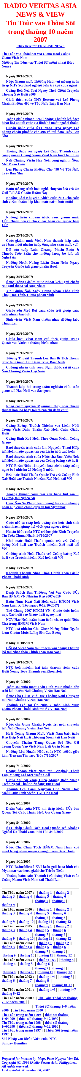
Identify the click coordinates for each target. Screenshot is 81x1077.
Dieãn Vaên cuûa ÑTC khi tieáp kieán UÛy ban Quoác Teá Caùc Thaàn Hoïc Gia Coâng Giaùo (40, 810)
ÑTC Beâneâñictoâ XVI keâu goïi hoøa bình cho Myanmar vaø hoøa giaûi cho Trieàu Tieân (40, 868)
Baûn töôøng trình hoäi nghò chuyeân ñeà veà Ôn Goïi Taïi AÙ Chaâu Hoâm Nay (40, 190)
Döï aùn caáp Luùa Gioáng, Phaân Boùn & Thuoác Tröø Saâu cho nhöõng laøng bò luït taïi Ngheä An (40, 253)
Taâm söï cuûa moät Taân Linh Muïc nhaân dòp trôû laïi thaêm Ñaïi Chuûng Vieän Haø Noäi (40, 689)
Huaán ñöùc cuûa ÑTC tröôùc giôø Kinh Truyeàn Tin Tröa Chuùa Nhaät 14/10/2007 (40, 533)
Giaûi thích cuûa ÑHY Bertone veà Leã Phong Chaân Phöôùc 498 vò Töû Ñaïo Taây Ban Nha (40, 101)
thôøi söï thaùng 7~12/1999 (38, 1019)
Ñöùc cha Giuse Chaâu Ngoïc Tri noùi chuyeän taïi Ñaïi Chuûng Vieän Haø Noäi (40, 726)
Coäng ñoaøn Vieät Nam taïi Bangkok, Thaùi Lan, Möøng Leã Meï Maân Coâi (40, 773)
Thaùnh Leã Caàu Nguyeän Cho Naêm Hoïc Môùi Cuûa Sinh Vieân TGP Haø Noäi (40, 791)
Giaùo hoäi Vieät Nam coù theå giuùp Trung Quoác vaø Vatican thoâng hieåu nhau (40, 341)
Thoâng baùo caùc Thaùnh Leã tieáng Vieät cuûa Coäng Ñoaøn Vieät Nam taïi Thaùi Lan (40, 877)
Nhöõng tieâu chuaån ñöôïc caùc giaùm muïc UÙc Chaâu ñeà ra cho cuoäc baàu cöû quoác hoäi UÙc (40, 221)
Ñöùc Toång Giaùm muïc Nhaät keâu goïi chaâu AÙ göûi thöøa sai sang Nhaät (40, 284)
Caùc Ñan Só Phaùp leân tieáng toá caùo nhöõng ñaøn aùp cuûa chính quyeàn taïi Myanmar (40, 505)
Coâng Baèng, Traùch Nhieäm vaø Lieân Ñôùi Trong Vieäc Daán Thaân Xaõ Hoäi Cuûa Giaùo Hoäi (40, 429)
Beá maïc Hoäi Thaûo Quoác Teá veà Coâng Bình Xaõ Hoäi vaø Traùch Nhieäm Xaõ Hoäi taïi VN (40, 476)
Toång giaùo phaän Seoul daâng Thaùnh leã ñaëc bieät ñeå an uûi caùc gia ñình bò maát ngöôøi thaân (40, 121)
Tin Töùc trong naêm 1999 (21, 1015)
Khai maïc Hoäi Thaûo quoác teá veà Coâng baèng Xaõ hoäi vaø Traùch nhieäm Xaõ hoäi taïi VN (40, 544)
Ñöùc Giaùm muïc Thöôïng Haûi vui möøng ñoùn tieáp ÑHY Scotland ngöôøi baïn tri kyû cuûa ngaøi (40, 83)
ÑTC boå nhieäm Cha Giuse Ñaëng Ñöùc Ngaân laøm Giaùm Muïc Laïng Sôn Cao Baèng (40, 630)
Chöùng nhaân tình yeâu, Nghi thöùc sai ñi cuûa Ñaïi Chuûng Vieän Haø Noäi (40, 369)
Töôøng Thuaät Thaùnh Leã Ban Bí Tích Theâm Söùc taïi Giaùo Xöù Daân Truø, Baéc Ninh (40, 360)
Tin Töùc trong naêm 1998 (21, 1022)
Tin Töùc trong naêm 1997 (21, 1030)
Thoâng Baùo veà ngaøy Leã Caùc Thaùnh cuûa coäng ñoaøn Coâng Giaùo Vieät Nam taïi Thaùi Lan (40, 153)
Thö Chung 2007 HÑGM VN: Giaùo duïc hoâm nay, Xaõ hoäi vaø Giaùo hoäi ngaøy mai (40, 612)
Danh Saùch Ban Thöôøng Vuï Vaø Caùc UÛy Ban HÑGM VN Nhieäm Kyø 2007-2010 (40, 594)
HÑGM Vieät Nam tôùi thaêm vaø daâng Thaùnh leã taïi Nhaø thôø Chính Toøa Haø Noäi (40, 650)
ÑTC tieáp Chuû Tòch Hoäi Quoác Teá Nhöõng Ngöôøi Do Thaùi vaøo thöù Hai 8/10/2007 (40, 830)
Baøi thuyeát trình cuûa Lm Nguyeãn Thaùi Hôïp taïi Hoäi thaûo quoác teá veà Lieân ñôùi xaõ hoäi (40, 449)
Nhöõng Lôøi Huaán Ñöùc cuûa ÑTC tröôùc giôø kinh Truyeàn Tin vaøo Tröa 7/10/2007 (40, 753)
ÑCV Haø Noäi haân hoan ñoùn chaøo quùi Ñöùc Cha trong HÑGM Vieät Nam (40, 621)
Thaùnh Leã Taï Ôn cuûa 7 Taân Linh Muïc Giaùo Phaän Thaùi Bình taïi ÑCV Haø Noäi (40, 707)
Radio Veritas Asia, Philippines (53, 1062)
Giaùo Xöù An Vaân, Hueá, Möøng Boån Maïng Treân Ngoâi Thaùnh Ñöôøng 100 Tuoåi (40, 782)
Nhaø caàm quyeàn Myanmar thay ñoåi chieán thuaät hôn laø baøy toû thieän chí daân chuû (40, 408)
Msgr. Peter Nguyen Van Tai (58, 1058)
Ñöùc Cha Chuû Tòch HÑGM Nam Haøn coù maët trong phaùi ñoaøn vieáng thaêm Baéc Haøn (40, 849)
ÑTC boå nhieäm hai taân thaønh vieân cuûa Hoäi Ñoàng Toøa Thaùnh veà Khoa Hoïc (40, 669)
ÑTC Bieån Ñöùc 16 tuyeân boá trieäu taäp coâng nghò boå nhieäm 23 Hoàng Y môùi (40, 467)
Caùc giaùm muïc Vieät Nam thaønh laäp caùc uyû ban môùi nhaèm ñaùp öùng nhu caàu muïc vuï (40, 242)
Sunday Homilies (14, 1043)
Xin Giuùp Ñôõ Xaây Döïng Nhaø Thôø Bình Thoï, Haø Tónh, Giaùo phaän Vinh (40, 293)
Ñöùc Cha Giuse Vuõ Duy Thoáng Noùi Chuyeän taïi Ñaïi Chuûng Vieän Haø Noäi (40, 698)
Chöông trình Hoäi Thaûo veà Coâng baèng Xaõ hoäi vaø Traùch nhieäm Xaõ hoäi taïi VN (40, 555)
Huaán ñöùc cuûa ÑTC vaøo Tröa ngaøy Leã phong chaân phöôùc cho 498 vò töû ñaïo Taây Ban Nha (40, 132)
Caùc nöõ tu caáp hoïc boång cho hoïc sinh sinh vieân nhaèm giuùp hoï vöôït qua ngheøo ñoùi (40, 524)
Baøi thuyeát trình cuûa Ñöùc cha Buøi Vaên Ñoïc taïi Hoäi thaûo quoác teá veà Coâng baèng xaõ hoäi (40, 458)
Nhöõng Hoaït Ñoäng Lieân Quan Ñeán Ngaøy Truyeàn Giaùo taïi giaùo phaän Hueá (40, 264)
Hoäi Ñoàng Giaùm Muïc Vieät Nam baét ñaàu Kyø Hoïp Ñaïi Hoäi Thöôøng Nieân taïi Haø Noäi (40, 735)
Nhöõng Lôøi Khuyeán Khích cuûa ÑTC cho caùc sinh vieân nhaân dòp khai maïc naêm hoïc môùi (40, 200)
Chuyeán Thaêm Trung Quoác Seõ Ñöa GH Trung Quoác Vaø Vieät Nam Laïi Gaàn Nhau (40, 744)
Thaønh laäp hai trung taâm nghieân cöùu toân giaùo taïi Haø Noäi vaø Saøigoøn (40, 388)
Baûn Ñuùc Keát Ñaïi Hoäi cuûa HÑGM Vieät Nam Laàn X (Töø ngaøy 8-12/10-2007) (40, 603)
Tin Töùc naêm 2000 (28, 1010)
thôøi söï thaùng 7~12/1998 (38, 1026)
